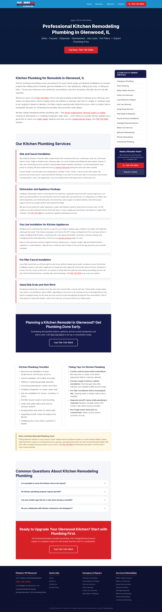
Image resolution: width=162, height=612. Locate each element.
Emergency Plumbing (125, 81)
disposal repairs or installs (94, 113)
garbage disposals (62, 167)
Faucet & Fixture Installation (128, 118)
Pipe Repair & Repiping (126, 114)
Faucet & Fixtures (122, 587)
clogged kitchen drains (81, 119)
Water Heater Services (126, 90)
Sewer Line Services (125, 95)
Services (98, 4)
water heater (42, 119)
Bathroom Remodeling (125, 132)
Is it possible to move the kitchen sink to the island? (43, 483)
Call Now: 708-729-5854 (81, 50)
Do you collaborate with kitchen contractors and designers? (47, 508)
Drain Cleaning (123, 86)
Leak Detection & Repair (126, 100)
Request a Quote (130, 172)
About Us (110, 4)
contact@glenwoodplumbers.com (27, 585)
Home (89, 4)
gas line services (64, 238)
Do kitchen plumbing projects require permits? (41, 492)
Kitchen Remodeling (125, 137)
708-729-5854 (136, 4)
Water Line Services (125, 128)
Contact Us (53, 584)
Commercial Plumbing (125, 142)
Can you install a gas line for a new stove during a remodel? (47, 500)
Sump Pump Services (125, 109)
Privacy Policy (54, 587)
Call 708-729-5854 (63, 342)
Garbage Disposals (122, 590)
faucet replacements (73, 113)
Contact (121, 4)
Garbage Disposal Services (127, 123)
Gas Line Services (124, 104)
